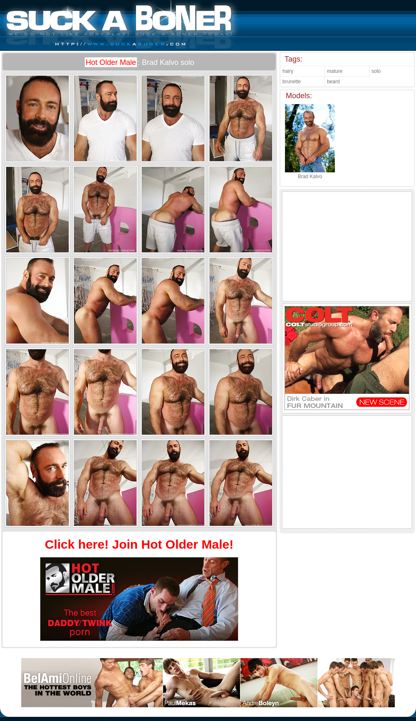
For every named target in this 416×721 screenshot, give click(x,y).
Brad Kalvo (310, 173)
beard (333, 82)
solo (376, 71)
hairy (287, 71)
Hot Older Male (111, 62)
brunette (291, 82)
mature (334, 71)
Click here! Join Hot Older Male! (139, 544)
